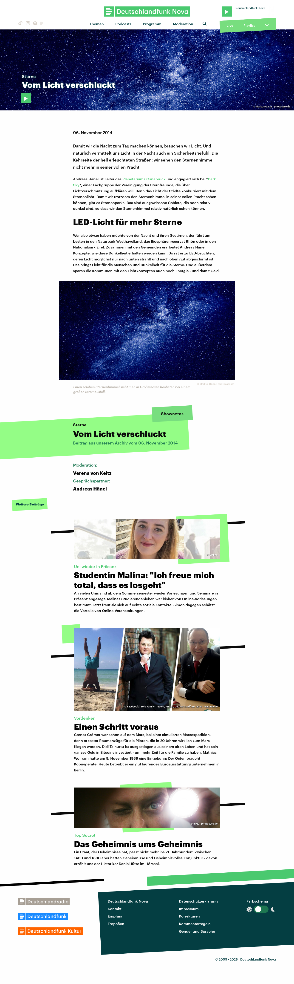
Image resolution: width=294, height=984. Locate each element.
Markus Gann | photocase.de (273, 106)
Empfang (116, 916)
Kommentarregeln (195, 923)
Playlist (249, 25)
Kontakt (115, 908)
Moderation (183, 24)
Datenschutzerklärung (198, 901)
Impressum (189, 908)
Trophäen (116, 923)
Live (230, 25)
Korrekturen (189, 916)
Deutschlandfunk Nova (128, 901)
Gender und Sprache (197, 931)
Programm (152, 24)
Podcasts (123, 24)
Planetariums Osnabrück (144, 179)
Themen (97, 24)
